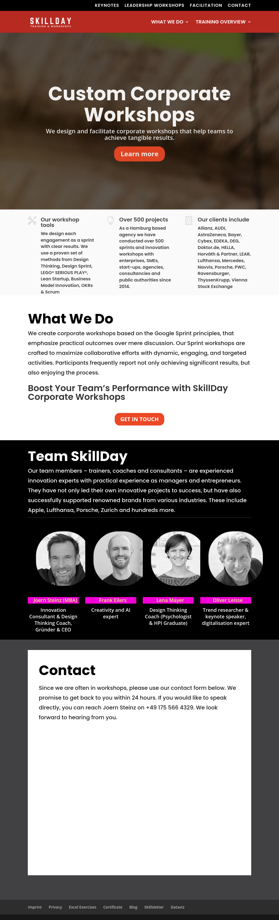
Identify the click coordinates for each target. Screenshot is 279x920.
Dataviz (177, 907)
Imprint (35, 907)
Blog (133, 907)
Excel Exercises (82, 907)
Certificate (112, 907)
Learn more (140, 166)
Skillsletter (154, 907)
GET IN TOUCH (139, 419)
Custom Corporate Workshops (139, 117)
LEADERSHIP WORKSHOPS (154, 5)
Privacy (55, 907)
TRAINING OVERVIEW (220, 22)
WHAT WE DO (167, 22)
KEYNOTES (107, 5)
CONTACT (239, 5)
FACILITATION (206, 5)
